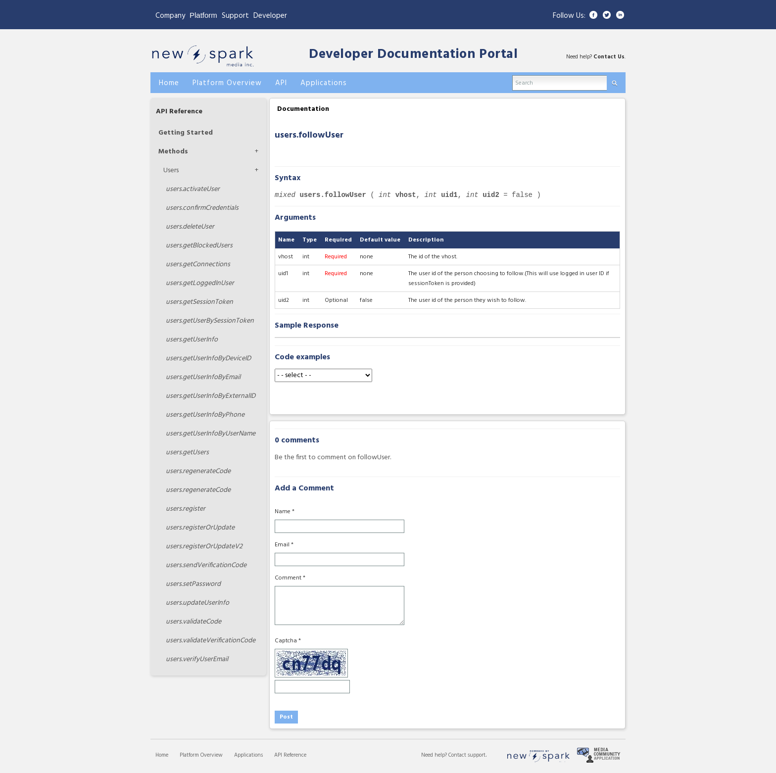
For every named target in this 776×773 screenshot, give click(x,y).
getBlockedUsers (199, 245)
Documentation (303, 109)
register (185, 509)
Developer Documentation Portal (413, 54)
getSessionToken (199, 302)
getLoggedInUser (200, 283)
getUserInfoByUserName (210, 433)
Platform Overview (201, 755)
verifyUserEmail (197, 659)
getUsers (187, 452)
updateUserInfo (197, 603)
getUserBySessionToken (210, 321)
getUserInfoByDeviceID (208, 358)
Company (170, 16)
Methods (173, 151)
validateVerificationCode (210, 640)
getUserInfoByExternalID (210, 396)
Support (235, 16)
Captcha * (288, 641)
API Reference (179, 111)
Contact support (466, 755)
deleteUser (190, 227)
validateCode (193, 622)
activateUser (193, 189)
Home (161, 755)
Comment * (290, 578)
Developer (270, 16)
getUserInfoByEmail (203, 377)
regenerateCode (198, 471)
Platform (203, 15)
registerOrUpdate (200, 527)
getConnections (198, 264)
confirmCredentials (202, 208)
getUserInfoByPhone (205, 415)
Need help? (434, 755)
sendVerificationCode (206, 565)
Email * (284, 545)
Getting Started (185, 133)
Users (171, 170)
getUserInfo (192, 339)
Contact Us (609, 56)
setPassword (193, 584)
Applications (248, 755)
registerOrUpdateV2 (204, 546)
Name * (284, 512)
